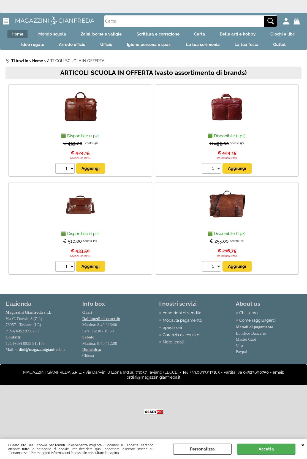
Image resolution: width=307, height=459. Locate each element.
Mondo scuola (69, 34)
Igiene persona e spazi (184, 46)
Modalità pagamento (182, 334)
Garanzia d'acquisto (181, 348)
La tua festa (286, 46)
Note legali (173, 356)
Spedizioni (172, 341)
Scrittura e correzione (178, 34)
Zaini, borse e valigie (120, 34)
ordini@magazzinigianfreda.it (40, 364)
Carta (222, 34)
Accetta (266, 449)
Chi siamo (248, 327)
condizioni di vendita (182, 327)
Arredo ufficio (104, 46)
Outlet (153, 58)
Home (33, 34)
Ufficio (140, 46)
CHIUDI (302, 444)
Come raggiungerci (257, 334)
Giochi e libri (22, 46)
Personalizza (202, 449)
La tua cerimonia (240, 46)
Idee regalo (62, 46)
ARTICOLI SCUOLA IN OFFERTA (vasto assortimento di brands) (153, 86)
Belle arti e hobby (262, 34)
